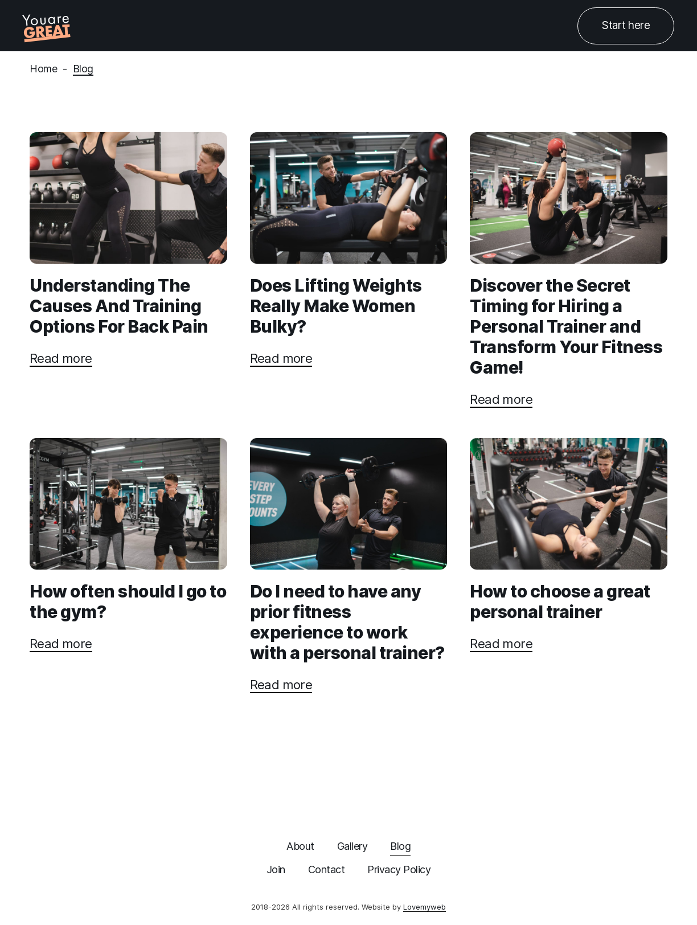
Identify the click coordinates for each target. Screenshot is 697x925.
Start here (626, 25)
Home (43, 69)
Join (275, 869)
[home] (48, 26)
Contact (326, 869)
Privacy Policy (398, 869)
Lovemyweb (424, 906)
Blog (83, 69)
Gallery (352, 846)
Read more (61, 358)
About (300, 846)
